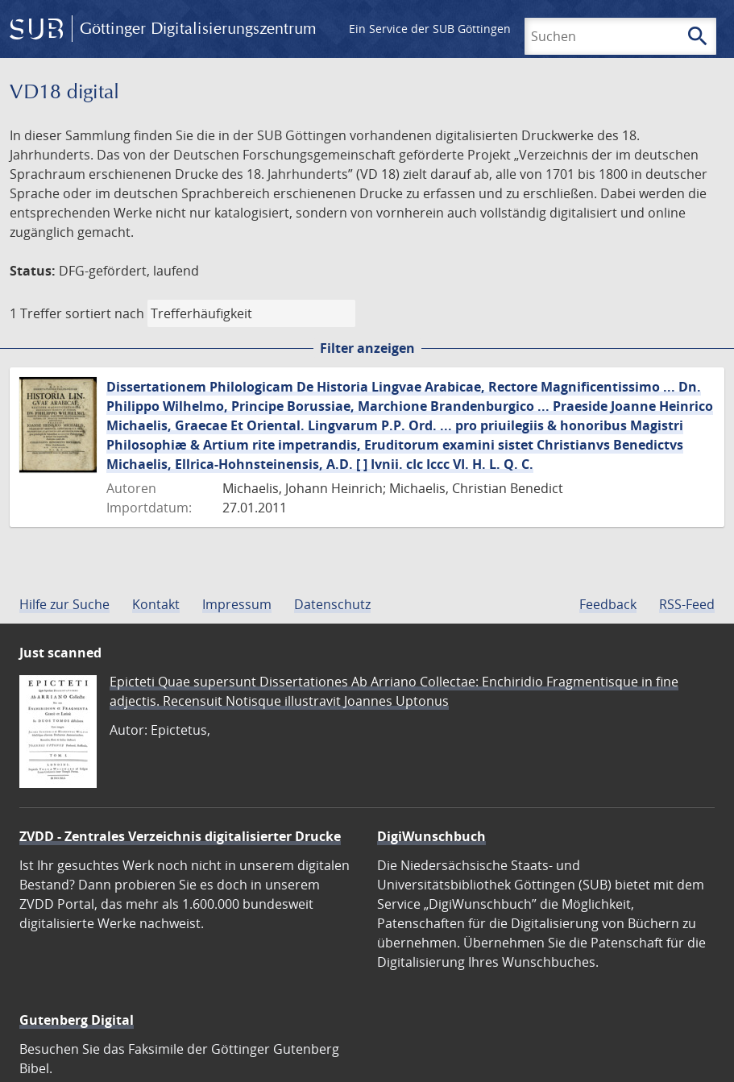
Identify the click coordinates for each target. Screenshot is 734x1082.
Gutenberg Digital (76, 1020)
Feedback (608, 604)
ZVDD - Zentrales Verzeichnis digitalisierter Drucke (180, 836)
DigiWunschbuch (431, 836)
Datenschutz (332, 604)
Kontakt (156, 604)
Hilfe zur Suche (64, 604)
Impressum (237, 604)
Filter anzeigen (367, 348)
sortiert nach (104, 313)
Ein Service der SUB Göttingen (430, 28)
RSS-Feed (687, 604)
